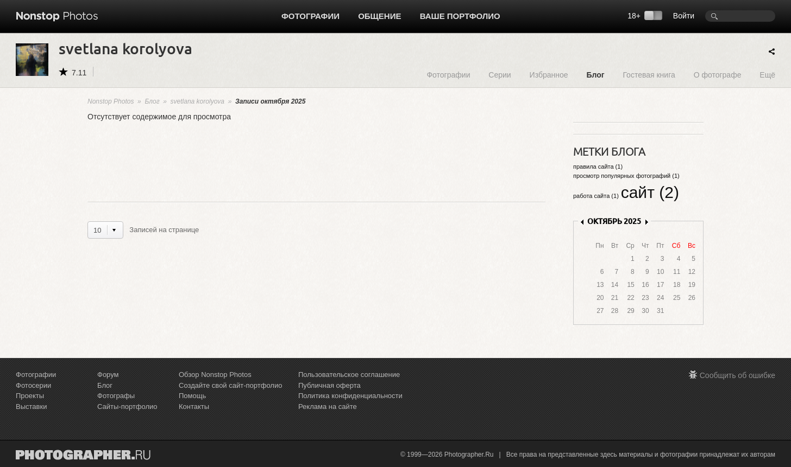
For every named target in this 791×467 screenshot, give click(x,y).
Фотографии (310, 16)
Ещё (767, 75)
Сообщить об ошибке (737, 375)
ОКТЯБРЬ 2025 (614, 221)
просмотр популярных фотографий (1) (626, 175)
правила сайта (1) (598, 166)
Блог (595, 75)
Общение (379, 16)
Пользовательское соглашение (349, 374)
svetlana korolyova (197, 101)
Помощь (192, 396)
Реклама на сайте (327, 406)
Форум (108, 374)
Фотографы (116, 396)
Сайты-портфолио (127, 406)
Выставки (31, 406)
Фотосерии (33, 385)
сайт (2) (650, 192)
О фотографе (718, 75)
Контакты (194, 406)
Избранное (549, 75)
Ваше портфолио (460, 16)
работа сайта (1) (596, 196)
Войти (683, 15)
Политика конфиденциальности (350, 396)
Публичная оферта (329, 385)
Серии (499, 75)
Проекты (30, 396)
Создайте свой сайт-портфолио (230, 385)
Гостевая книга (649, 75)
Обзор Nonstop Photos (215, 374)
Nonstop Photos (110, 101)
